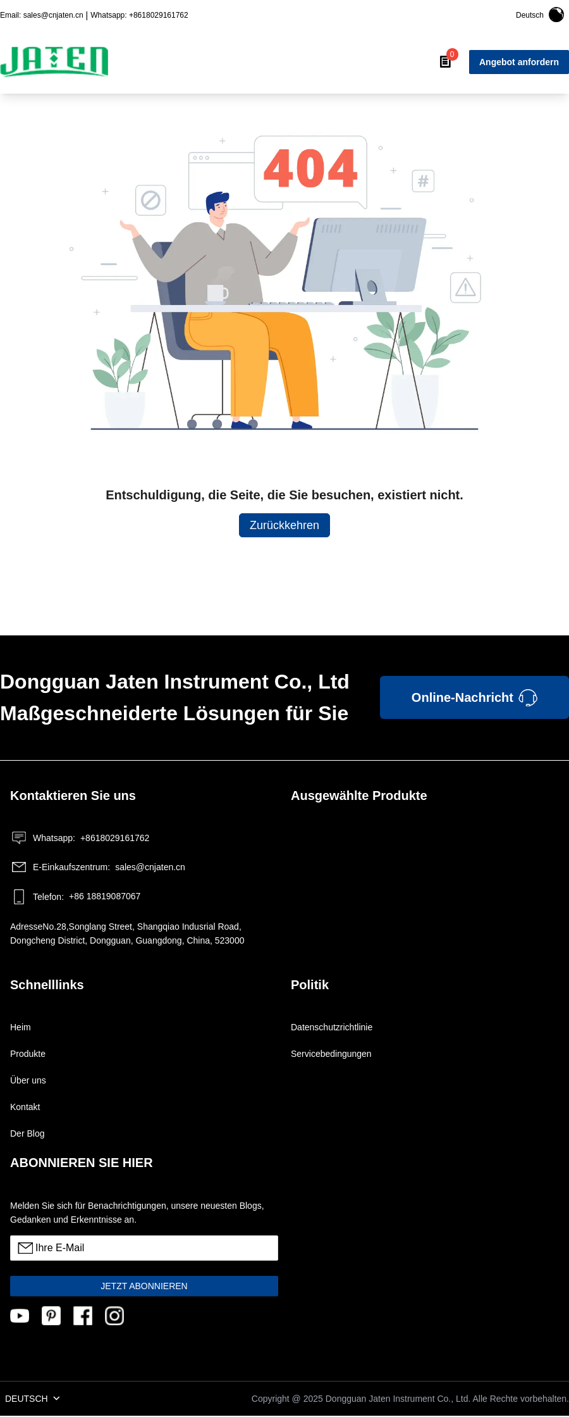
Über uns (28, 1080)
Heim (20, 1027)
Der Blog (27, 1133)
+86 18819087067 (75, 896)
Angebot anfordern (519, 62)
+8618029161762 (79, 838)
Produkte (28, 1054)
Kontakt (25, 1107)
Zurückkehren (284, 525)
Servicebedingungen (331, 1054)
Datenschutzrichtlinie (331, 1027)
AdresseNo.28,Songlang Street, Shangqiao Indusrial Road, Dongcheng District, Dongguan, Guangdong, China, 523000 (127, 933)
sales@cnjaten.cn (97, 867)
